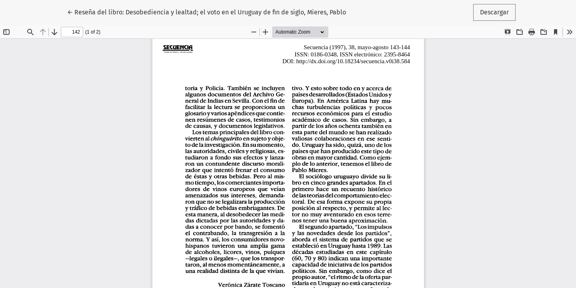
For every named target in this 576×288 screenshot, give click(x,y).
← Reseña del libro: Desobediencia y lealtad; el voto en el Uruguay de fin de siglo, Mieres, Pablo (206, 11)
